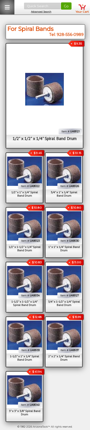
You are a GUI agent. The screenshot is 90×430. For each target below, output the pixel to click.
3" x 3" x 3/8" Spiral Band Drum (24, 412)
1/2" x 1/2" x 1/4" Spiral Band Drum (44, 138)
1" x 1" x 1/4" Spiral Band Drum (64, 248)
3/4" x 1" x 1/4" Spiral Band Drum (64, 193)
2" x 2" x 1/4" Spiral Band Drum (64, 357)
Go (66, 6)
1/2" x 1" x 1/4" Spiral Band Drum (24, 193)
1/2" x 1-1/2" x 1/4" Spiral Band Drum (25, 248)
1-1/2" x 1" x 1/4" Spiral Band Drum (24, 357)
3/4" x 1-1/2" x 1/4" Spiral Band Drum (64, 303)
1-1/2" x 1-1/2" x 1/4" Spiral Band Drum (24, 303)
